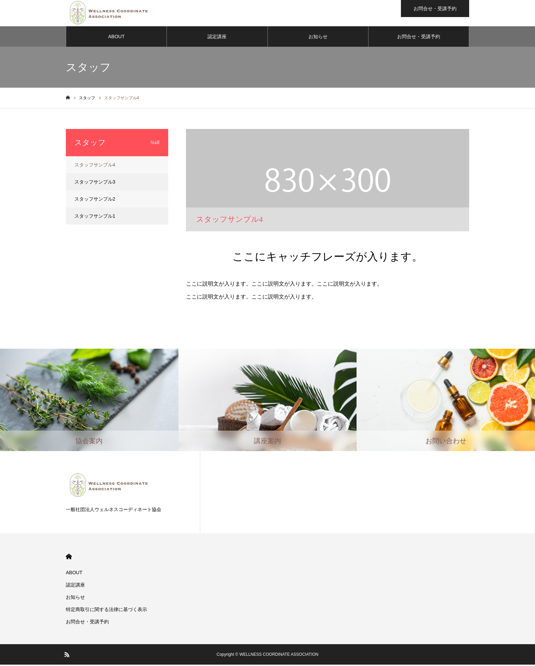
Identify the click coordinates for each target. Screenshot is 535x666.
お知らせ (318, 37)
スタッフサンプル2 (94, 200)
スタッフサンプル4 (94, 166)
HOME (69, 558)
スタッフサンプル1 (94, 217)
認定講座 (217, 37)
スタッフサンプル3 (94, 183)
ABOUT (116, 37)
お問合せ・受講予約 (418, 37)
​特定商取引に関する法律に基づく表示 (106, 610)
